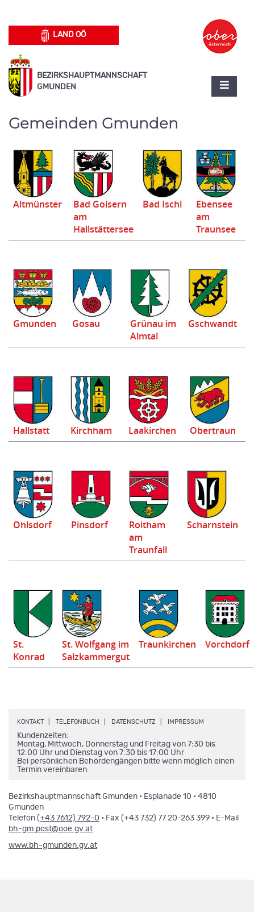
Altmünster (37, 204)
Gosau (86, 323)
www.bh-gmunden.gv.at (53, 845)
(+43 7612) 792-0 (68, 818)
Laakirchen (152, 430)
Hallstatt (31, 430)
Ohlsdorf (32, 525)
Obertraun (213, 430)
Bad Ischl (162, 204)
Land (63, 35)
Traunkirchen (167, 644)
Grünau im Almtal (153, 329)
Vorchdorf (227, 644)
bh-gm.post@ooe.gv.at (51, 829)
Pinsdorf (89, 525)
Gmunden (34, 323)
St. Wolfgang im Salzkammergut (96, 650)
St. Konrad (29, 650)
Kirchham (91, 430)
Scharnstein (212, 525)
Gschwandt (212, 323)
